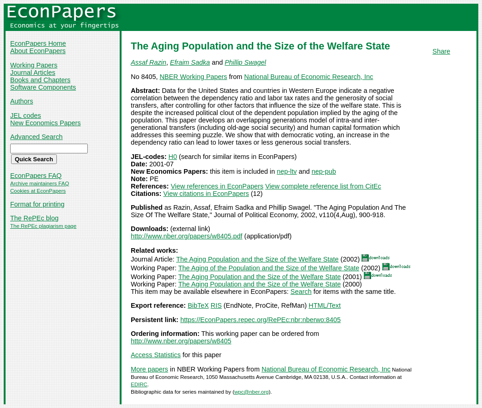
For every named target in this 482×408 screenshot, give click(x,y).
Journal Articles (32, 72)
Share (441, 51)
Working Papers (33, 65)
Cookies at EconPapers (38, 191)
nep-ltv (287, 171)
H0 (173, 156)
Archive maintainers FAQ (39, 183)
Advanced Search (36, 136)
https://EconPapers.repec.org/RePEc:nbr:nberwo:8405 (260, 319)
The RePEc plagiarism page (43, 226)
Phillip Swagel (245, 62)
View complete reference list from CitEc (323, 186)
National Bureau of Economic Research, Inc (308, 76)
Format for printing (37, 204)
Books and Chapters (40, 80)
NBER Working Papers (193, 76)
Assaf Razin (148, 62)
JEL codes (25, 115)
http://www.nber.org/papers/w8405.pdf (187, 236)
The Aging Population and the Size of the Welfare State (257, 259)
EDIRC (139, 384)
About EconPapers (38, 51)
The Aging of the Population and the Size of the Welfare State (269, 268)
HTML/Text (325, 305)
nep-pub (323, 171)
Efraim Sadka (190, 62)
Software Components (43, 87)
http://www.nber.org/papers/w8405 (181, 341)
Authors (21, 101)
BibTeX (198, 305)
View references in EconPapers (217, 186)
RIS (216, 305)
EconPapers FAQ (35, 175)
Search (301, 291)
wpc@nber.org (251, 392)
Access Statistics (156, 355)
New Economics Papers (45, 123)
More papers (149, 369)
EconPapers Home (38, 43)
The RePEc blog (34, 218)
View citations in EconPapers (206, 193)
